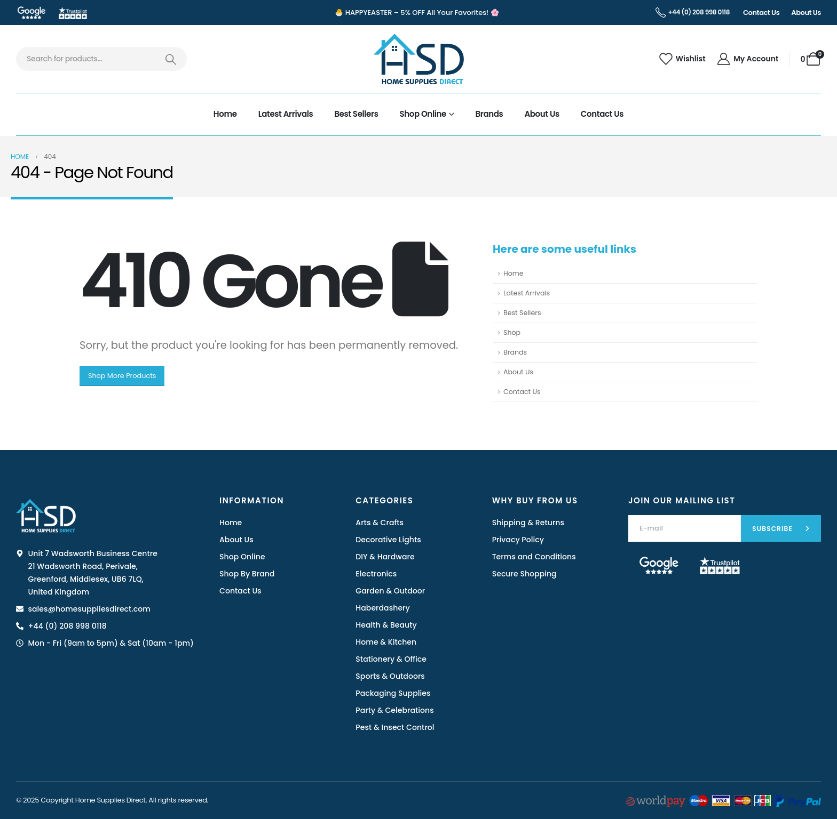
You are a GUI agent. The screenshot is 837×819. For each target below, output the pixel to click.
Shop (511, 332)
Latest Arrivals (285, 113)
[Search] (170, 59)
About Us (541, 113)
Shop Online (422, 113)
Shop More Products (122, 375)
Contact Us (602, 113)
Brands (489, 113)
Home (225, 113)
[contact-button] (781, 528)
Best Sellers (356, 113)
